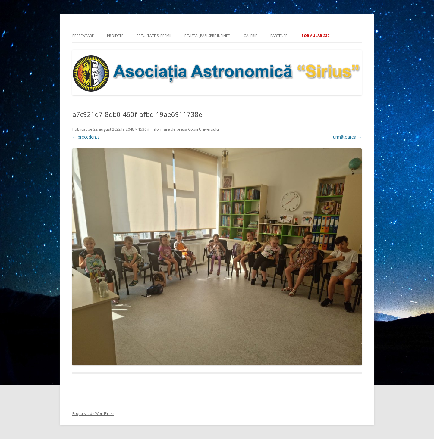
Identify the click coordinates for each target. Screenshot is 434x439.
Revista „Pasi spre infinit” (207, 35)
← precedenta (86, 137)
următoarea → (347, 137)
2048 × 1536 (136, 129)
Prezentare (83, 35)
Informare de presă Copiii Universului (186, 129)
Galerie (250, 35)
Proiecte (115, 35)
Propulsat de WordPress (93, 413)
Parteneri (279, 35)
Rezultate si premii (154, 35)
